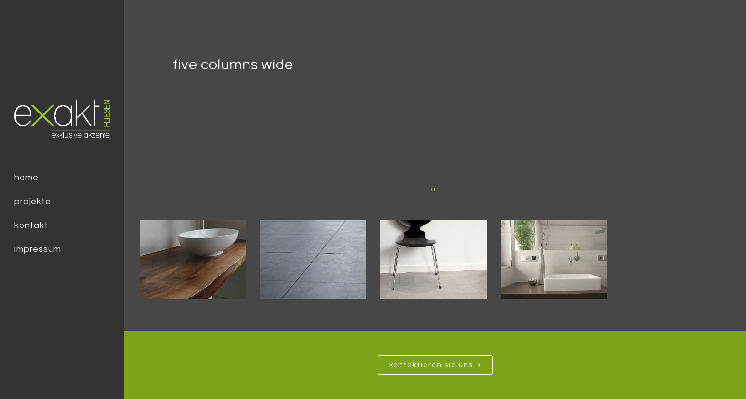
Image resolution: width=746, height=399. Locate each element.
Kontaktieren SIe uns (435, 364)
